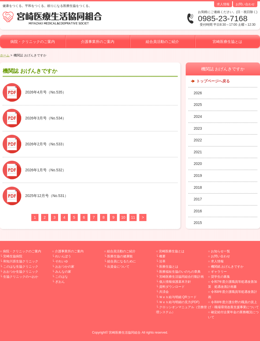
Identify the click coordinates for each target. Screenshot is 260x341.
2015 (198, 223)
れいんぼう (63, 256)
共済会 (164, 292)
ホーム (5, 55)
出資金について (118, 266)
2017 (198, 199)
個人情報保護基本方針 (175, 282)
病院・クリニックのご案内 (32, 41)
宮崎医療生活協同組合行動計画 (181, 277)
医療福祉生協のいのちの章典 (180, 271)
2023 (198, 128)
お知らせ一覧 (220, 251)
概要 (162, 256)
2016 (198, 211)
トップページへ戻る (213, 81)
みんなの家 (63, 271)
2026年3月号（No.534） (45, 118)
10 (123, 217)
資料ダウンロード (172, 287)
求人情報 (223, 4)
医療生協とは (168, 266)
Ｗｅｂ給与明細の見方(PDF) (179, 302)
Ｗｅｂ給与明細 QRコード (178, 297)
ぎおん (60, 282)
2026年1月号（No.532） (45, 170)
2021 (198, 152)
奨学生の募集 (220, 277)
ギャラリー (219, 271)
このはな (61, 277)
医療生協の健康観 (120, 256)
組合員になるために (121, 261)
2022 (198, 140)
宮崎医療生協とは (227, 41)
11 (133, 217)
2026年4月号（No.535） (45, 92)
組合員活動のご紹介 (162, 41)
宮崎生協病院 (12, 256)
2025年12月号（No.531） (46, 196)
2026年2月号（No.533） (45, 144)
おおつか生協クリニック (20, 271)
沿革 (162, 261)
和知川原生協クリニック (20, 261)
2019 (198, 175)
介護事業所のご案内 (97, 41)
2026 (198, 93)
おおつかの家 (64, 266)
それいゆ (61, 261)
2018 (198, 187)
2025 (198, 104)
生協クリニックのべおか (20, 277)
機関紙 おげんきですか (227, 266)
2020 (198, 163)
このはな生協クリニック (20, 266)
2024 (198, 116)
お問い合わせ (245, 4)
